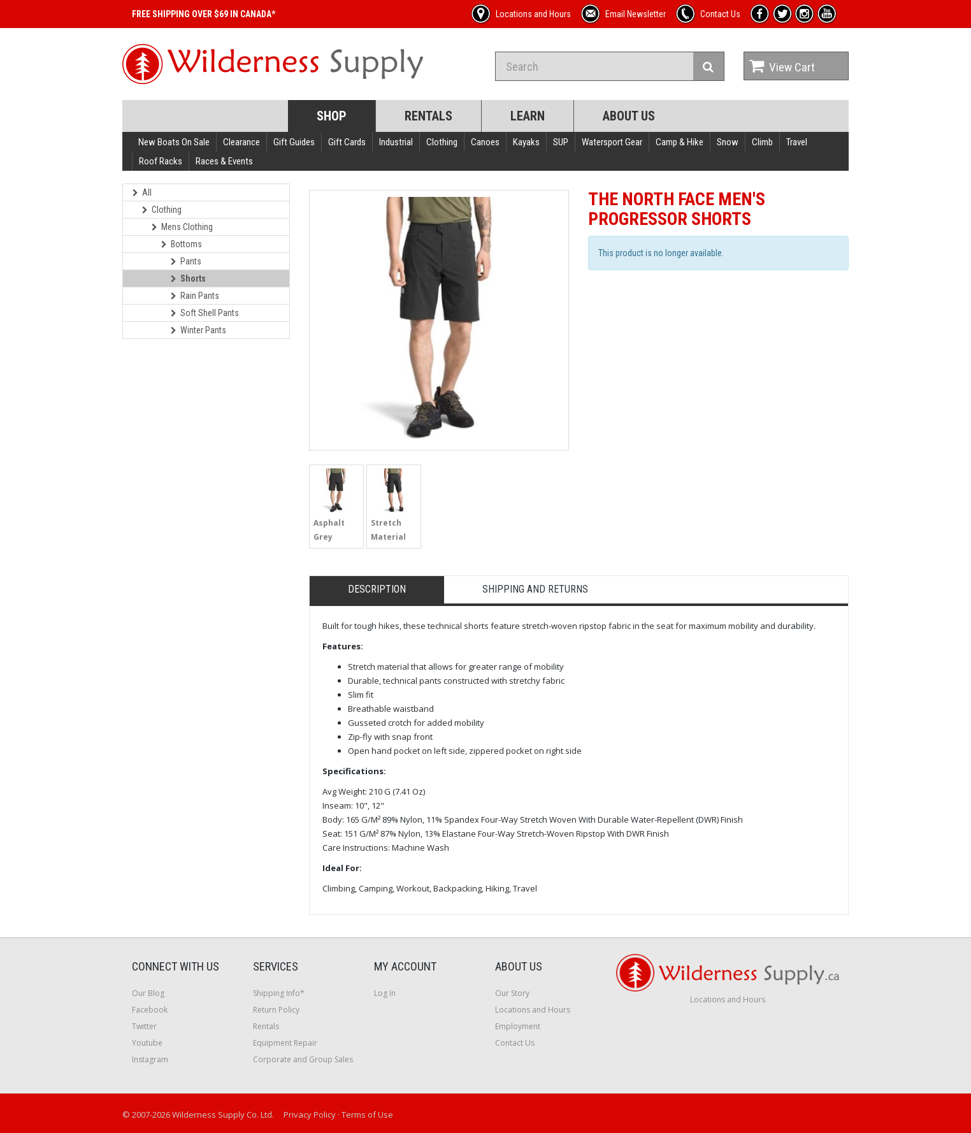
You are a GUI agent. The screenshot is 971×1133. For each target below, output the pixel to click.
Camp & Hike (679, 142)
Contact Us (515, 1042)
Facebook (150, 1009)
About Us (629, 116)
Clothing (441, 142)
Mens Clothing (182, 227)
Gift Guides (294, 142)
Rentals (428, 116)
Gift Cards (347, 142)
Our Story (512, 993)
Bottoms (181, 244)
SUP (560, 142)
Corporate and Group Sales (303, 1059)
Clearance (241, 142)
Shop (332, 116)
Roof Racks (160, 161)
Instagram (150, 1059)
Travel (796, 142)
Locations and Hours (532, 1009)
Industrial (396, 142)
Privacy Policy (310, 1114)
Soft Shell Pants (205, 313)
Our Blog (148, 993)
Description (377, 589)
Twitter (144, 1026)
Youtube (147, 1042)
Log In (385, 993)
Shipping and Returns (535, 589)
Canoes (485, 142)
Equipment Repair (285, 1042)
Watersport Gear (612, 142)
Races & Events (224, 161)
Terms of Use (367, 1114)
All (142, 192)
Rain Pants (195, 296)
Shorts (188, 278)
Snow (727, 142)
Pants (186, 261)
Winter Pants (198, 330)
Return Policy (276, 1009)
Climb (762, 142)
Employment (517, 1026)
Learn (527, 116)
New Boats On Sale (174, 142)
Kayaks (526, 142)
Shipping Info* (279, 993)
